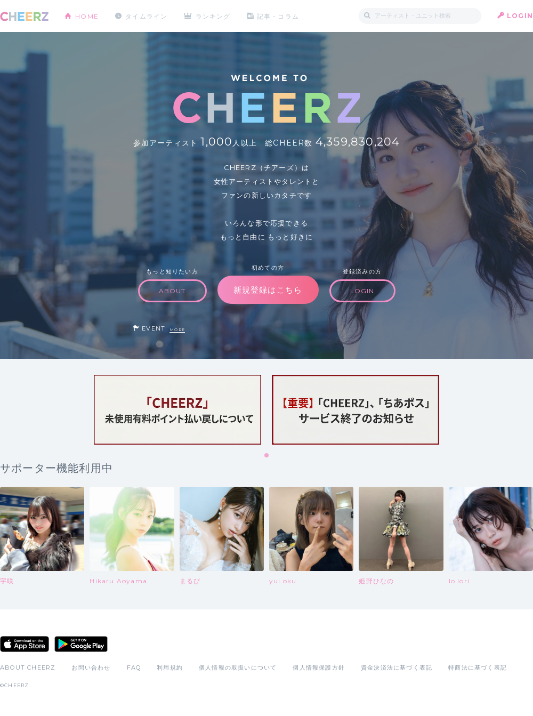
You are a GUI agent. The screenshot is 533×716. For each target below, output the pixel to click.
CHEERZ (24, 16)
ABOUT (172, 291)
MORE (177, 329)
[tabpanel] (177, 410)
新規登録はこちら (268, 290)
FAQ (134, 667)
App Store (24, 644)
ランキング (213, 16)
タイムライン (146, 16)
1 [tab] (267, 455)
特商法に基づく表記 (477, 667)
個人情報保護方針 (319, 667)
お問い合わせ (90, 667)
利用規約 (170, 667)
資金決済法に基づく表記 (396, 667)
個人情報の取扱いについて (238, 667)
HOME (87, 16)
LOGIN (520, 16)
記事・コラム (278, 16)
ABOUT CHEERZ (27, 667)
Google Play (81, 644)
